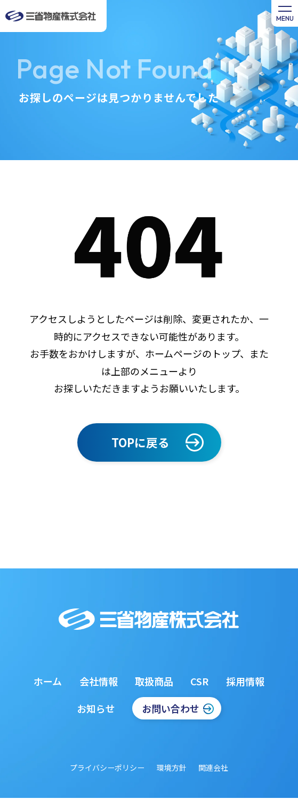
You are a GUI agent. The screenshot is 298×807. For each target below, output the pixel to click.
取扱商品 (154, 681)
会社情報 (98, 681)
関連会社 (213, 767)
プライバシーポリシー (107, 767)
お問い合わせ (170, 708)
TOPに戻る (140, 442)
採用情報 (245, 681)
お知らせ (96, 708)
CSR (199, 681)
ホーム (48, 681)
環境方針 (172, 767)
